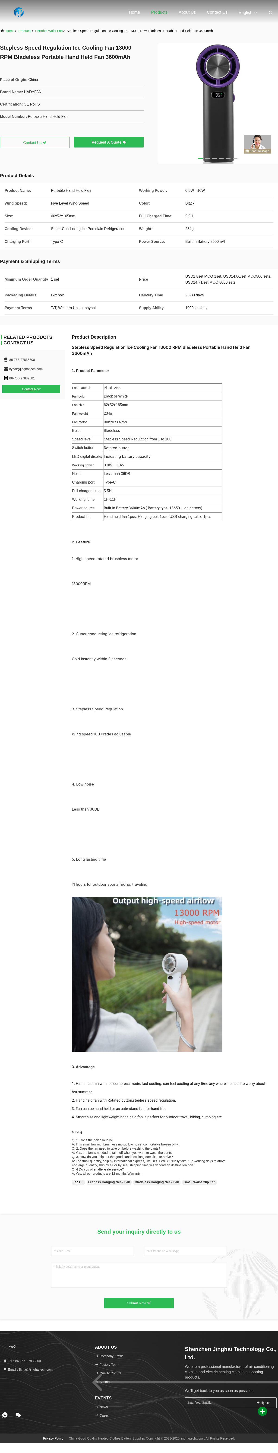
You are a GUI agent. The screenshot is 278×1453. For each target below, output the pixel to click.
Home (134, 12)
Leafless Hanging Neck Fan (109, 1182)
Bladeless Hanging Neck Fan (157, 1182)
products (25, 31)
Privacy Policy (53, 1438)
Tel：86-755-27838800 (22, 1361)
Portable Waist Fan (49, 31)
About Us (187, 12)
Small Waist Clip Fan (199, 1182)
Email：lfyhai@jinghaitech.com (28, 1369)
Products (159, 12)
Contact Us (217, 12)
